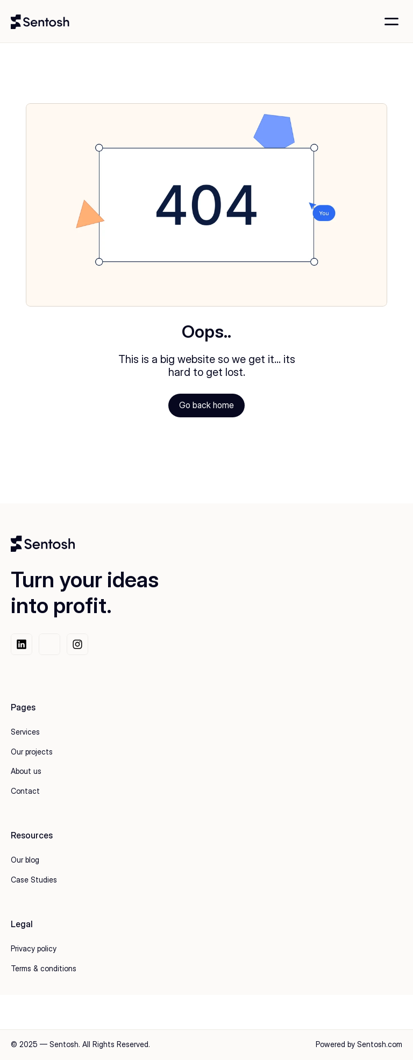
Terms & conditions (43, 968)
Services (25, 731)
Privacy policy (33, 948)
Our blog (25, 859)
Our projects (32, 751)
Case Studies (34, 879)
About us (26, 771)
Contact (25, 790)
